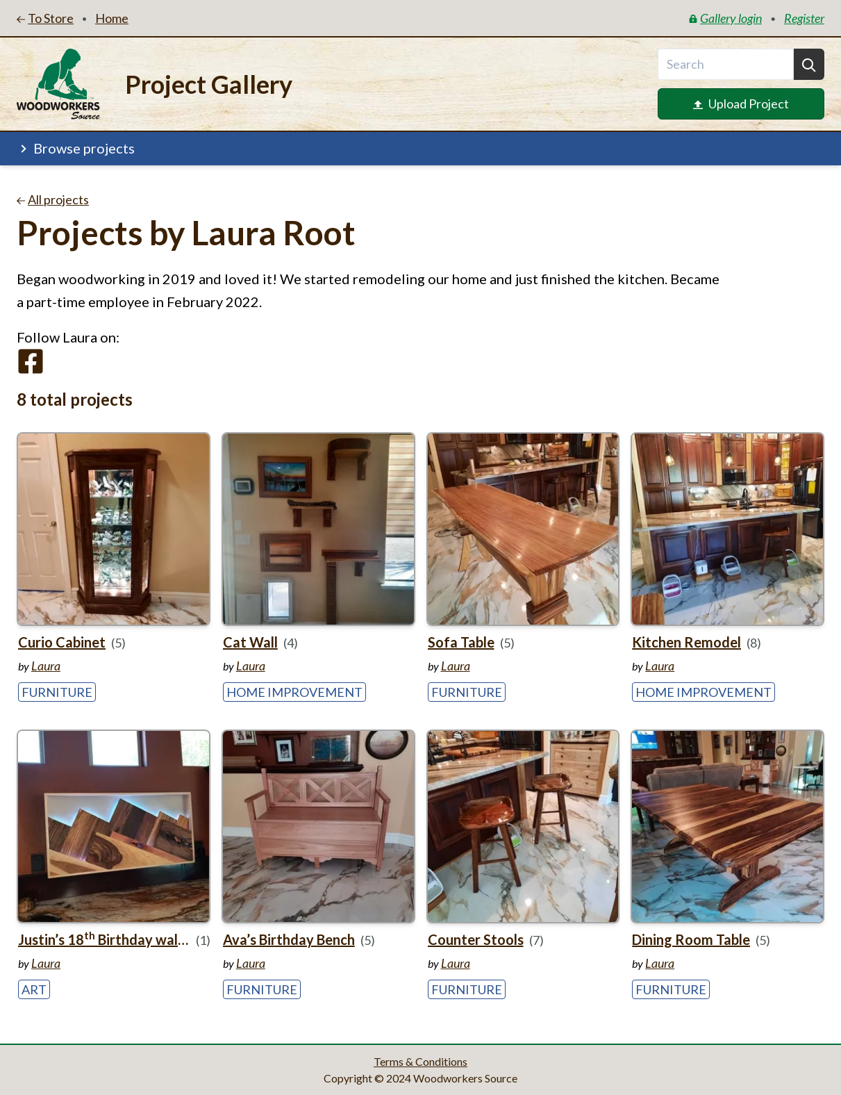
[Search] (809, 64)
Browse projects (76, 148)
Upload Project (741, 103)
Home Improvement (294, 692)
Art (34, 989)
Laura (45, 665)
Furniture (57, 692)
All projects (53, 199)
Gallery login (725, 18)
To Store (45, 18)
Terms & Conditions (420, 1061)
